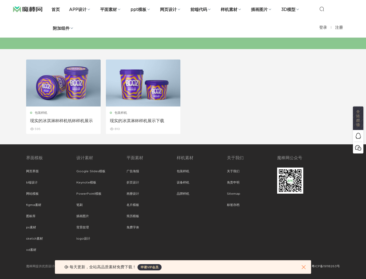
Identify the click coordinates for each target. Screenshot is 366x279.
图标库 (31, 216)
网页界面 (32, 171)
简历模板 (133, 216)
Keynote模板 (86, 182)
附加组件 (61, 28)
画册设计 (133, 193)
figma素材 (33, 204)
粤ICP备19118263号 (326, 266)
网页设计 (168, 10)
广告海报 (133, 171)
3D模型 (288, 10)
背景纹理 (82, 227)
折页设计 (133, 182)
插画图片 (259, 10)
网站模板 (32, 193)
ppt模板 (138, 10)
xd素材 (31, 249)
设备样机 (183, 182)
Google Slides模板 (90, 171)
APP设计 (78, 10)
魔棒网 (27, 9)
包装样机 (41, 112)
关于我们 (233, 171)
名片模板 (133, 204)
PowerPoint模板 (88, 193)
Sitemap (233, 193)
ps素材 (31, 227)
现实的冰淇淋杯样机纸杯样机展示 (61, 121)
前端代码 (198, 10)
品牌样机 (183, 193)
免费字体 (133, 227)
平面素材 (108, 10)
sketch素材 (34, 238)
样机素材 (229, 10)
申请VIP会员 (149, 267)
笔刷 (79, 204)
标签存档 (233, 204)
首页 (56, 10)
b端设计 (32, 182)
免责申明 (233, 182)
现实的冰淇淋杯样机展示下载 (137, 121)
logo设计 (83, 238)
